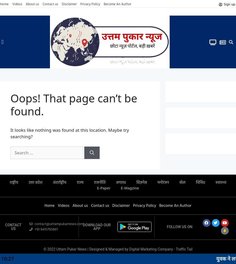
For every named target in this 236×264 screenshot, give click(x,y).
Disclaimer (69, 4)
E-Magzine (130, 188)
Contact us (50, 4)
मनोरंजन (163, 183)
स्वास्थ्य (220, 183)
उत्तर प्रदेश (36, 183)
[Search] (92, 153)
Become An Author (117, 4)
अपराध (121, 183)
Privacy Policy (90, 4)
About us (32, 4)
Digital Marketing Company (151, 249)
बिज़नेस (141, 183)
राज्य (80, 183)
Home (4, 4)
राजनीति (100, 183)
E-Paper (103, 188)
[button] (2, 42)
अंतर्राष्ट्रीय (59, 183)
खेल (182, 183)
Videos (17, 4)
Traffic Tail (184, 249)
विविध (200, 183)
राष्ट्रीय (14, 183)
